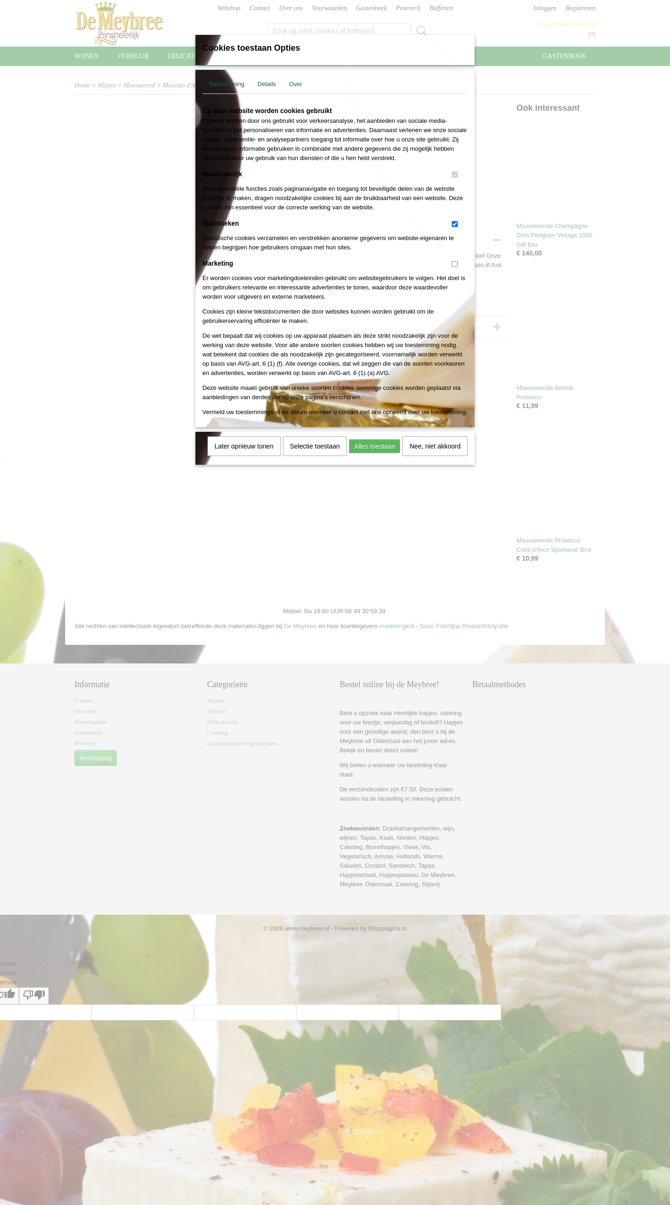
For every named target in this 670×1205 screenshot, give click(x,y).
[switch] (455, 175)
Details (266, 83)
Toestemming (226, 83)
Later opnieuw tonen (244, 446)
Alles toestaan (374, 446)
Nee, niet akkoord (435, 446)
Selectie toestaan (315, 446)
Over (295, 83)
